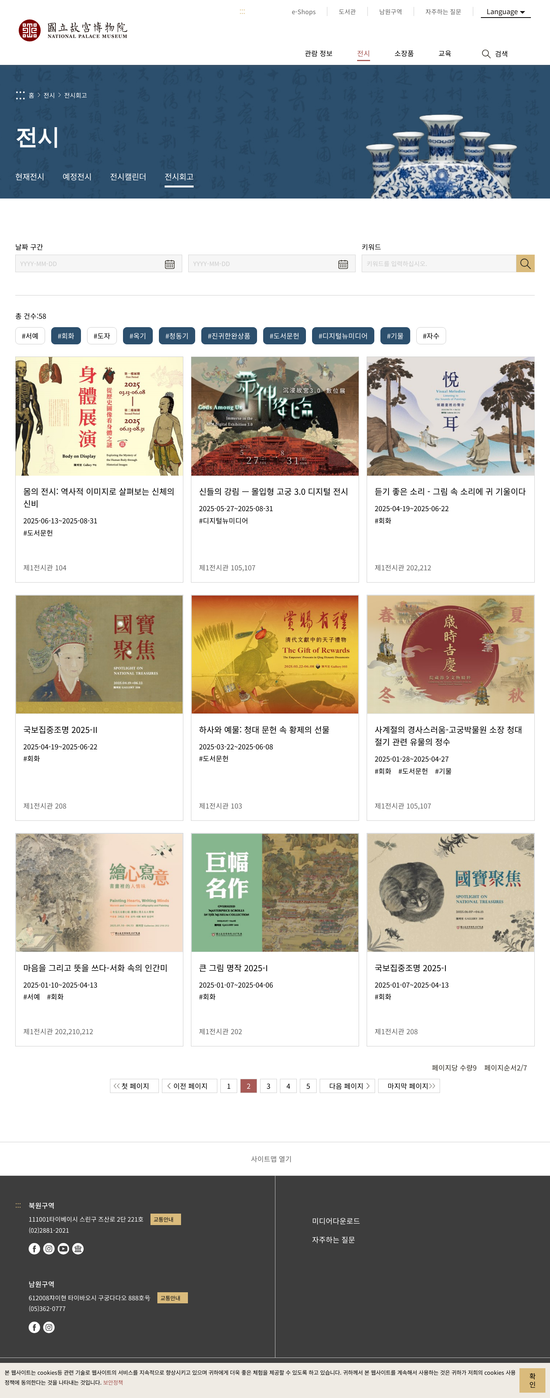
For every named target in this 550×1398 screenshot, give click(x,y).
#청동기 (177, 336)
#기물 (395, 336)
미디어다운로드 (336, 1221)
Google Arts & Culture (78, 1248)
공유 (459, 220)
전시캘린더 (128, 176)
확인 (532, 1380)
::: (242, 11)
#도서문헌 (284, 336)
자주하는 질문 (333, 1239)
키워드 (371, 247)
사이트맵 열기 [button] (271, 1159)
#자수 (431, 336)
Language (502, 11)
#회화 (66, 336)
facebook (34, 1248)
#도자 (102, 336)
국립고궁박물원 (72, 30)
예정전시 (77, 176)
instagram (49, 1248)
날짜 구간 (29, 247)
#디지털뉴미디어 (343, 336)
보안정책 (113, 1382)
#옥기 (137, 336)
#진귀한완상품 (229, 336)
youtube (63, 1248)
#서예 (30, 336)
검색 (525, 263)
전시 (49, 95)
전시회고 (75, 95)
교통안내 (163, 1219)
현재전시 (29, 176)
